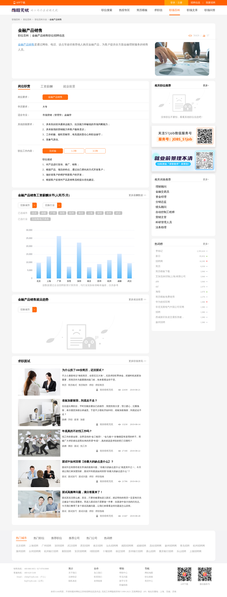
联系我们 (98, 577)
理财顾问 (161, 186)
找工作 (83, 446)
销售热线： (19, 568)
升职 (70, 419)
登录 (172, 2)
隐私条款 (72, 581)
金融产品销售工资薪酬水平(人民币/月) (44, 195)
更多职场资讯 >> (137, 361)
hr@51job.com (30, 581)
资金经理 (161, 196)
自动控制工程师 (165, 212)
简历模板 (142, 10)
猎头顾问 (161, 206)
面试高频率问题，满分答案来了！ (82, 492)
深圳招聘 (59, 545)
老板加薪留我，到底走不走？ (79, 400)
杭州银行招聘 (51, 551)
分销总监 (161, 201)
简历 (64, 385)
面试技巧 (72, 476)
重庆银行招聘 (166, 551)
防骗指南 (123, 585)
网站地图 (149, 573)
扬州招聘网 (171, 545)
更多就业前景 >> (137, 299)
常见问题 (123, 577)
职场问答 (209, 10)
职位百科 (27, 19)
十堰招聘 (107, 551)
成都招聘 (141, 545)
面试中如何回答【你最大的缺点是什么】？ (88, 461)
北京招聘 (20, 545)
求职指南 (99, 476)
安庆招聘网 (80, 551)
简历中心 (149, 581)
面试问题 (83, 476)
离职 (70, 446)
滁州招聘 (20, 551)
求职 (91, 385)
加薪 (82, 419)
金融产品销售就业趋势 (33, 299)
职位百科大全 (41, 19)
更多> (206, 85)
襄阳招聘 (66, 551)
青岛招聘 (185, 545)
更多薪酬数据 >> (137, 195)
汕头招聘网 (112, 545)
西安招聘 (85, 545)
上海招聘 (33, 545)
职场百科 (174, 10)
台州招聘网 (35, 551)
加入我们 (98, 573)
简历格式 (72, 385)
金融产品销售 (26, 44)
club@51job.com (31, 577)
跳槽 (64, 419)
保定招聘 (120, 551)
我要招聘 (210, 2)
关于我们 (72, 573)
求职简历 (99, 385)
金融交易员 (162, 191)
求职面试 (24, 361)
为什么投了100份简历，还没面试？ (83, 370)
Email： (20, 577)
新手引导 (123, 581)
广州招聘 (46, 545)
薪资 (76, 419)
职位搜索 (106, 10)
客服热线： (19, 573)
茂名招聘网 (155, 545)
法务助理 (161, 227)
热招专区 (124, 10)
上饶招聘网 (195, 551)
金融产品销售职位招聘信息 (48, 35)
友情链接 (98, 581)
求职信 (158, 10)
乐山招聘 (181, 551)
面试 (76, 446)
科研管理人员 (164, 222)
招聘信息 (195, 2)
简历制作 (83, 385)
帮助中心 (123, 573)
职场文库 (192, 10)
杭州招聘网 (199, 545)
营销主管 (161, 217)
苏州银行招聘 (136, 551)
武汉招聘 (72, 545)
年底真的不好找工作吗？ (77, 431)
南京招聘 (98, 545)
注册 (179, 2)
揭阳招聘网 (127, 545)
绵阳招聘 (94, 551)
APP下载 (20, 2)
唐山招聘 (151, 551)
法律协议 (72, 577)
